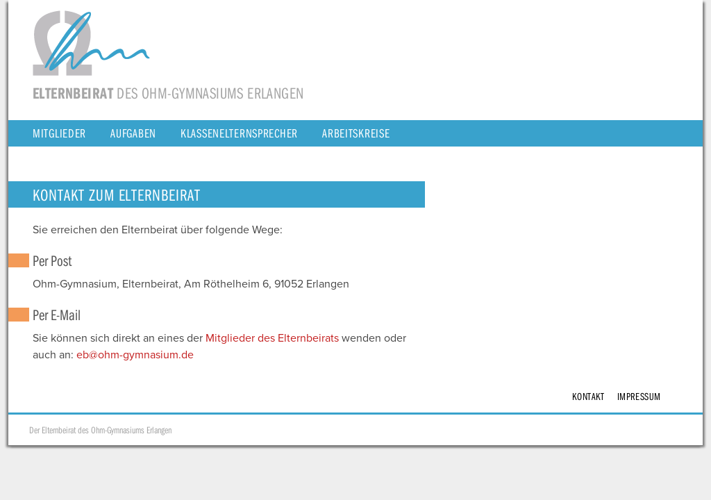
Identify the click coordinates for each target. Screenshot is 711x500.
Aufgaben (133, 133)
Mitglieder (59, 133)
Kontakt (588, 396)
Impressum (639, 396)
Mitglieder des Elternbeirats (272, 338)
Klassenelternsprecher (239, 133)
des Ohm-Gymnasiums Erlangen (168, 93)
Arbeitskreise (356, 133)
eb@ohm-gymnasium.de (135, 355)
